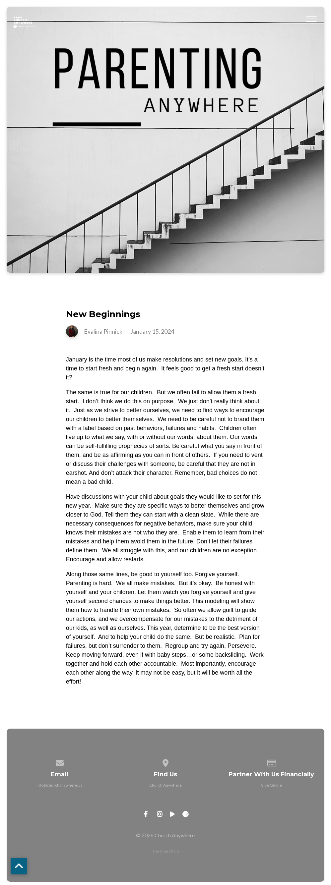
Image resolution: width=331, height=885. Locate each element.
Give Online (271, 785)
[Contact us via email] (59, 761)
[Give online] (271, 761)
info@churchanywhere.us (59, 785)
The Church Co (165, 851)
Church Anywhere (165, 785)
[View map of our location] (165, 761)
